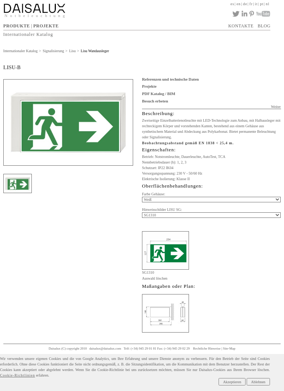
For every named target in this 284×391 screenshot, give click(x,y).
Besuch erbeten (155, 101)
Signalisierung (53, 51)
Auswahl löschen (155, 278)
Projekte (149, 86)
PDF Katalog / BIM (158, 93)
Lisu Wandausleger (95, 51)
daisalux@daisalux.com (105, 348)
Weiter (276, 107)
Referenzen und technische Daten (170, 79)
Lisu (72, 51)
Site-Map (229, 348)
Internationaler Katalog (28, 34)
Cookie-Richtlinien (17, 375)
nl (268, 4)
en (239, 4)
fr (251, 4)
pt (262, 4)
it (256, 4)
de (245, 4)
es (232, 4)
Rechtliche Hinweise (207, 348)
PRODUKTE (16, 25)
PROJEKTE (46, 25)
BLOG (264, 25)
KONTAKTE (240, 25)
